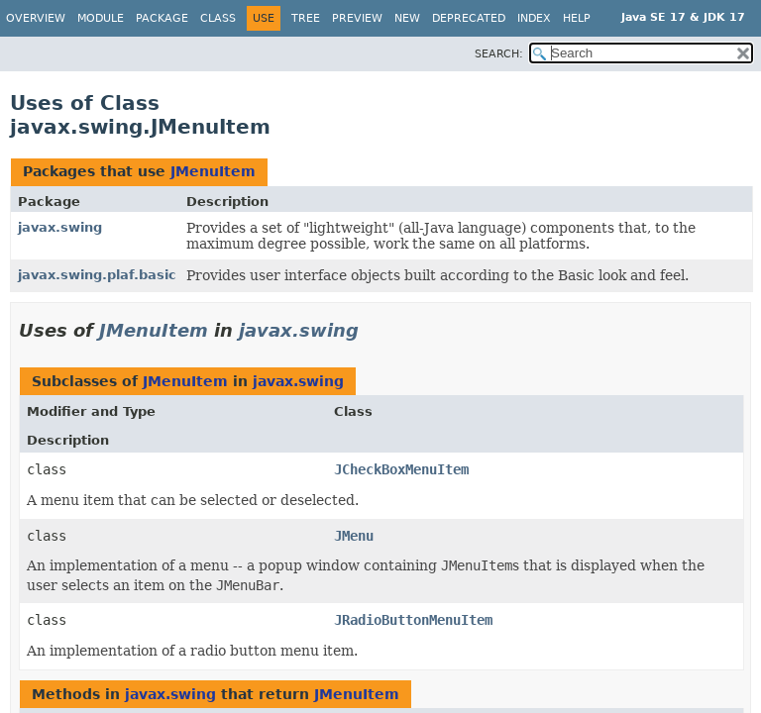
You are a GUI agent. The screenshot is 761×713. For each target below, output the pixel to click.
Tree (305, 18)
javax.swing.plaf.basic (97, 274)
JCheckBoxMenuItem (401, 469)
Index (534, 18)
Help (577, 18)
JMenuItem (213, 171)
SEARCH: (499, 54)
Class (218, 18)
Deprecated (468, 18)
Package (162, 18)
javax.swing (60, 227)
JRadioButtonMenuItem (413, 620)
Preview (357, 18)
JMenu (354, 536)
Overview (35, 18)
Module (100, 18)
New (407, 18)
